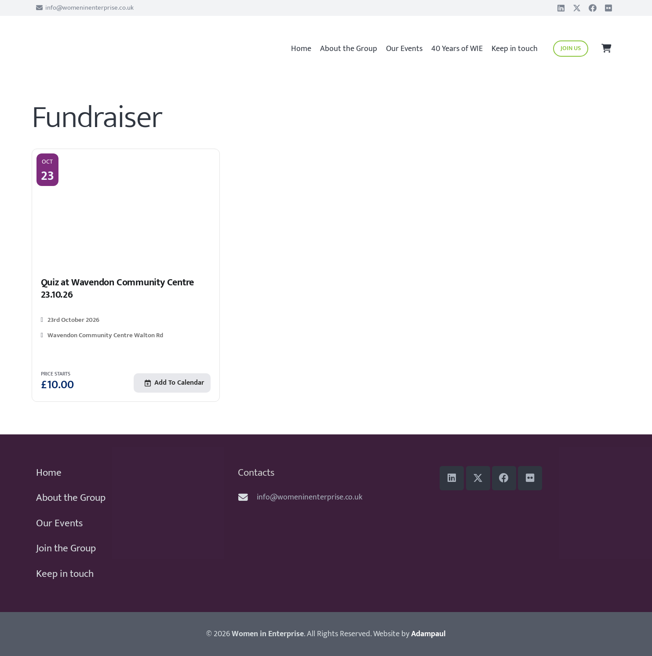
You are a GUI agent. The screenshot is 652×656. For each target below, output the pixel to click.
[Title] (577, 8)
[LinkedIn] (561, 8)
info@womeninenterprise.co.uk (309, 497)
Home (49, 472)
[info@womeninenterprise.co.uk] (247, 498)
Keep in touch (65, 573)
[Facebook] (593, 8)
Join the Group (66, 548)
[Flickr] (608, 8)
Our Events (59, 523)
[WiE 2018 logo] (96, 44)
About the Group (71, 497)
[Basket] (606, 48)
